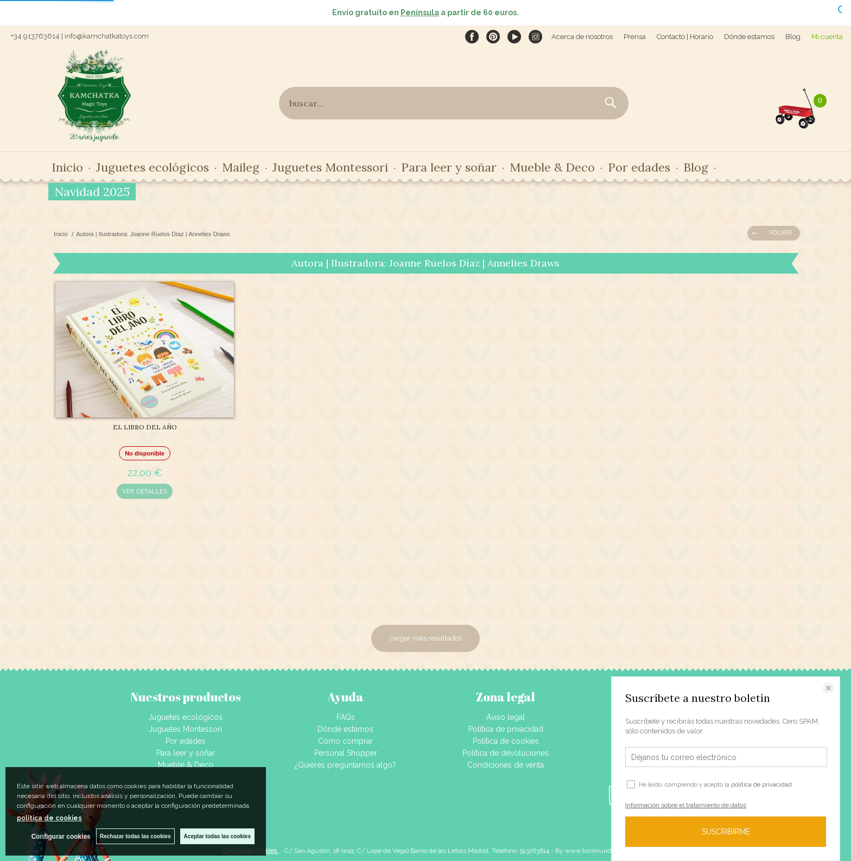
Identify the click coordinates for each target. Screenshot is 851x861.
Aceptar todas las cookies (217, 836)
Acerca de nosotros (582, 37)
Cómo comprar (345, 741)
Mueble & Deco (552, 167)
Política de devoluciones (505, 753)
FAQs (345, 717)
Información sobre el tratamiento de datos (685, 805)
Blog (793, 37)
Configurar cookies (61, 836)
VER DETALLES (144, 491)
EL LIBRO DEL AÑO (145, 427)
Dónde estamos (749, 37)
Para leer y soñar (449, 167)
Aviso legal (505, 717)
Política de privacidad (505, 729)
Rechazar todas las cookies (135, 836)
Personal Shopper (345, 753)
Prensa (635, 37)
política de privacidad (761, 784)
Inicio (67, 167)
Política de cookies (506, 741)
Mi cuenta (827, 37)
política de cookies (49, 818)
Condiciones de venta (505, 765)
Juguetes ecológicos (152, 167)
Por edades (639, 167)
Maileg (240, 167)
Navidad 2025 (92, 191)
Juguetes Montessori (330, 167)
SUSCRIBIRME (726, 831)
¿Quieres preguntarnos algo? (345, 765)
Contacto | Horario (685, 37)
